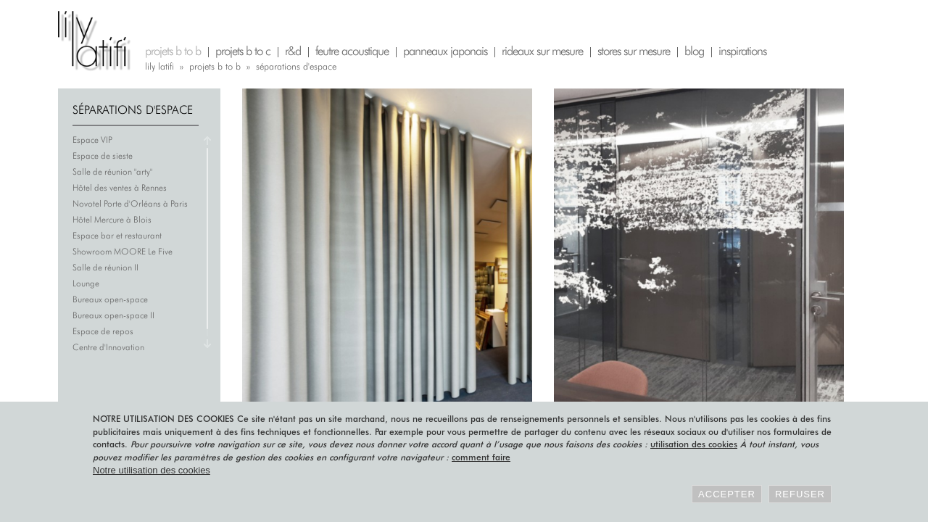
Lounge (85, 283)
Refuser (800, 494)
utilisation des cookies (693, 444)
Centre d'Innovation (108, 346)
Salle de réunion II (105, 267)
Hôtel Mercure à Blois (112, 219)
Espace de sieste (102, 155)
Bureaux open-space (110, 299)
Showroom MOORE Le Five (122, 251)
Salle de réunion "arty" (112, 171)
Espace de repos (102, 331)
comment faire (481, 457)
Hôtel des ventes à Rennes (119, 187)
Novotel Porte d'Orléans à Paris (130, 203)
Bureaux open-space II (113, 315)
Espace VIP (92, 139)
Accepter (726, 494)
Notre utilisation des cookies (151, 470)
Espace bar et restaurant (117, 235)
